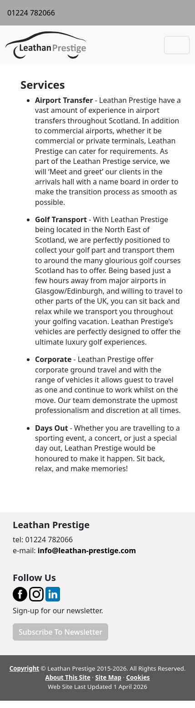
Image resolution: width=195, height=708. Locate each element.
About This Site (67, 677)
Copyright (24, 668)
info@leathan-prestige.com (87, 550)
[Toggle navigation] (177, 45)
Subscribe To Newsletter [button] (60, 632)
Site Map (108, 677)
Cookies (138, 677)
